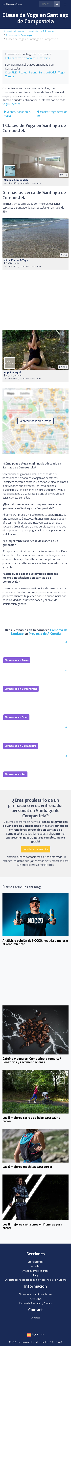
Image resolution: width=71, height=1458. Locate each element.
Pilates (23, 72)
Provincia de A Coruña (41, 31)
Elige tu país (35, 1334)
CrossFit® (11, 72)
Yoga (61, 72)
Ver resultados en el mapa (35, 421)
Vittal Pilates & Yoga (16, 260)
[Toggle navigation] (65, 4)
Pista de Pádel (47, 72)
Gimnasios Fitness (13, 31)
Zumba (9, 76)
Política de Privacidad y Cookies (35, 1303)
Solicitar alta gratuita (35, 849)
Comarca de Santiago (19, 35)
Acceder (35, 1266)
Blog (35, 1275)
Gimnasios (43, 58)
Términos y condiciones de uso (35, 1294)
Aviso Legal (36, 1298)
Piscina (33, 72)
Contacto (35, 1317)
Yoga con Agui (12, 372)
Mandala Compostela (16, 180)
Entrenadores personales (20, 58)
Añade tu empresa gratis (35, 1270)
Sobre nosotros (36, 1261)
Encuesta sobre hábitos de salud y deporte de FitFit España (36, 1279)
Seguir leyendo (11, 104)
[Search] (46, 4)
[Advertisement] (35, 299)
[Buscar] (57, 4)
